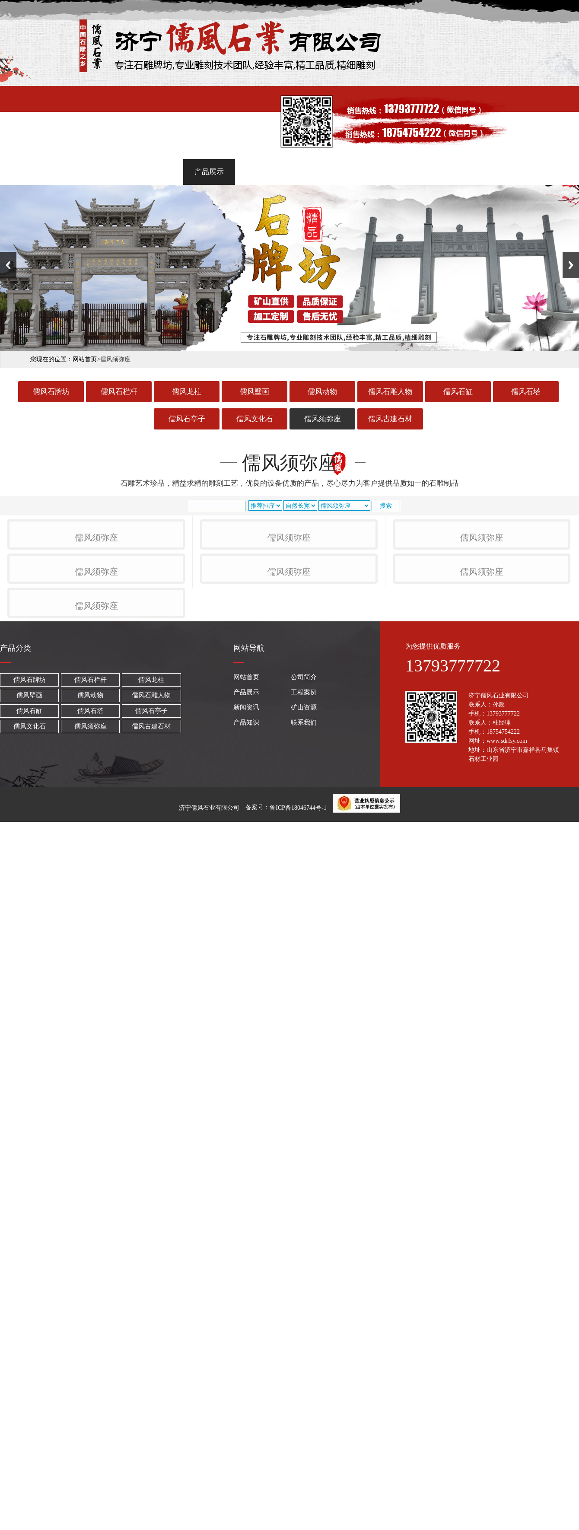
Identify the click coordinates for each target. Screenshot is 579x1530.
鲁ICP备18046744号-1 (298, 1181)
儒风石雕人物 (390, 392)
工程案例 (262, 172)
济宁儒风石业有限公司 (209, 1181)
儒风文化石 (254, 419)
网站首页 (102, 172)
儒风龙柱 (186, 392)
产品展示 (209, 172)
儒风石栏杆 (119, 392)
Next (571, 265)
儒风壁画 (254, 392)
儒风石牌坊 (51, 392)
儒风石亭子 (187, 419)
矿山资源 (370, 172)
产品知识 (423, 172)
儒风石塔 (526, 392)
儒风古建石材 (390, 419)
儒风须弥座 (322, 419)
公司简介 (155, 172)
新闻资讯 (316, 172)
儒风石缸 (458, 392)
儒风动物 (322, 392)
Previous (8, 265)
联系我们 (477, 172)
